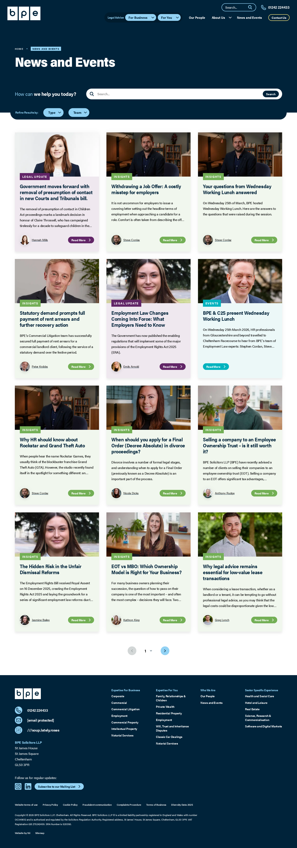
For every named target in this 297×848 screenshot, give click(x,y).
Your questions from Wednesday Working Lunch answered (237, 189)
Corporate (117, 696)
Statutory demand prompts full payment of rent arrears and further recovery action (52, 318)
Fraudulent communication (97, 804)
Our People (197, 17)
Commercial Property (124, 722)
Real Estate (252, 709)
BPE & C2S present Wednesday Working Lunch (236, 315)
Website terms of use (26, 804)
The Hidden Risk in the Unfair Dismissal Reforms (50, 569)
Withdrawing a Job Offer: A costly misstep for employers (146, 189)
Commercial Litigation (125, 709)
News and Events (249, 17)
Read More (81, 240)
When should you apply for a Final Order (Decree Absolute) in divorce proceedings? (148, 445)
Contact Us (279, 17)
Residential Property (169, 713)
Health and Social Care (259, 696)
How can (45, 94)
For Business (141, 17)
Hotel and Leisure (256, 703)
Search (271, 94)
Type (55, 112)
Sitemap (39, 833)
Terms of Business (156, 804)
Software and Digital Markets (263, 726)
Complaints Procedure (129, 804)
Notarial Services (122, 735)
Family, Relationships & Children (171, 698)
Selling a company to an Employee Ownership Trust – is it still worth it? (239, 445)
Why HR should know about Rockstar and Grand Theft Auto (52, 442)
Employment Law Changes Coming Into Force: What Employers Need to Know (139, 318)
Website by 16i (22, 833)
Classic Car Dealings (169, 737)
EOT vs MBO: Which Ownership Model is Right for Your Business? (146, 569)
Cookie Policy (70, 804)
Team (80, 112)
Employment (119, 716)
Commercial (119, 703)
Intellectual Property (124, 729)
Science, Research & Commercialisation (258, 718)
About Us (222, 17)
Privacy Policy (50, 804)
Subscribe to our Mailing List (59, 786)
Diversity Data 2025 (182, 804)
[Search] (252, 7)
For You (170, 17)
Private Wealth (165, 707)
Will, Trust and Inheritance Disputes (172, 728)
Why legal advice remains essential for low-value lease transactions (232, 572)
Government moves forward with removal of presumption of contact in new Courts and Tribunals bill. (56, 192)
